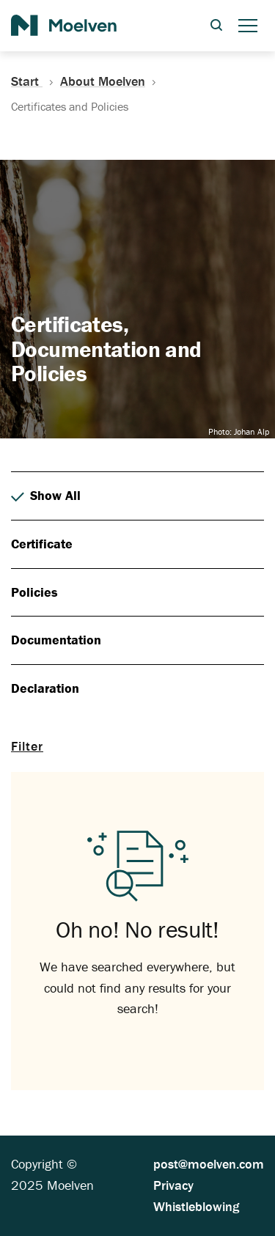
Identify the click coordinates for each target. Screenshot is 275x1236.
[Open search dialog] (216, 26)
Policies (34, 592)
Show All (46, 496)
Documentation (56, 639)
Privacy (173, 1185)
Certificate (42, 543)
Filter (27, 745)
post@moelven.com (208, 1163)
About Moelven (102, 81)
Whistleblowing (196, 1206)
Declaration (45, 688)
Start (35, 81)
